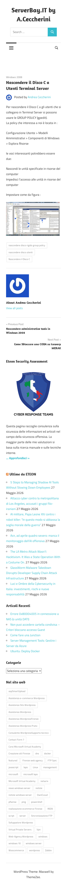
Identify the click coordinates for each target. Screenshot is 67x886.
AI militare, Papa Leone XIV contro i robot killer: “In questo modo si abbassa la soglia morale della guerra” (33, 519)
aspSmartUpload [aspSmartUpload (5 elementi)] (17, 691)
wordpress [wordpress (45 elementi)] (34, 850)
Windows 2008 (14, 77)
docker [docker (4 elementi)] (47, 753)
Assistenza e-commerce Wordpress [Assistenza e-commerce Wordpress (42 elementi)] (27, 698)
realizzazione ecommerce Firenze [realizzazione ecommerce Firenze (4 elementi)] (25, 808)
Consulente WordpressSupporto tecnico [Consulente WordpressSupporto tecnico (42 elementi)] (29, 733)
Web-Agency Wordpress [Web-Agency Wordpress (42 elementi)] (21, 836)
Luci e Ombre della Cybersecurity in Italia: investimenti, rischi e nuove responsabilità (30, 589)
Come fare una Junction (25, 635)
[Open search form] (56, 47)
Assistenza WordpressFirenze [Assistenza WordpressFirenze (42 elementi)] (24, 719)
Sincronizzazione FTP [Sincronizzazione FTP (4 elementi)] (41, 815)
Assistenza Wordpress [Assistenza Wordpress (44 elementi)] (20, 712)
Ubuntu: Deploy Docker (25, 651)
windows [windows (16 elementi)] (42, 836)
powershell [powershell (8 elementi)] (36, 802)
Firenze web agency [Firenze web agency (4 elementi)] (33, 760)
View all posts (14, 308)
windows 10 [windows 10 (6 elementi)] (15, 843)
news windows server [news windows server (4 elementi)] (19, 788)
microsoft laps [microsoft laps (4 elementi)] (30, 774)
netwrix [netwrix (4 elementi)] (44, 781)
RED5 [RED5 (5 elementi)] (50, 808)
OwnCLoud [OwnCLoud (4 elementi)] (42, 795)
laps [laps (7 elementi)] (26, 767)
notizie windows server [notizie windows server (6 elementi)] (20, 795)
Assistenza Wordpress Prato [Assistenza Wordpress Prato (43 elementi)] (23, 726)
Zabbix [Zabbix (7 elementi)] (48, 850)
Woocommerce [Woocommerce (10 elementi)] (16, 850)
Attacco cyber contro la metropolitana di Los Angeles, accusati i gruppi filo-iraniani (32, 503)
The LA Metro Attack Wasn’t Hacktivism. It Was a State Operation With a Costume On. (33, 557)
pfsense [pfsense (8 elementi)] (12, 802)
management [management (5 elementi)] (50, 767)
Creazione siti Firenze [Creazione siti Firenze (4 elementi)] (19, 753)
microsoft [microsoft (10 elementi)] (13, 774)
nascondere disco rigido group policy (27, 245)
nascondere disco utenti (21, 252)
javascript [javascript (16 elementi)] (13, 767)
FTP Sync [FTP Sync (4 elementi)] (52, 760)
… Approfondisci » (17, 458)
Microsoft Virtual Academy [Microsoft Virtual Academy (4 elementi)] (22, 781)
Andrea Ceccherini (39, 97)
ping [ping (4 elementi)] (24, 802)
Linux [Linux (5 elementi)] (35, 767)
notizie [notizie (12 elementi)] (39, 788)
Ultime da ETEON (22, 474)
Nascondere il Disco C (19, 259)
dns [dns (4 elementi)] (37, 753)
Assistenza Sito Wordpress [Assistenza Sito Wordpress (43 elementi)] (22, 705)
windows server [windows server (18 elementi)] (34, 843)
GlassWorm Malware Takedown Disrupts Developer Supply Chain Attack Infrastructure (31, 573)
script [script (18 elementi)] (11, 815)
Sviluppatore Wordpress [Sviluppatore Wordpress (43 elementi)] (21, 822)
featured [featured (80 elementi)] (13, 760)
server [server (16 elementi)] (22, 815)
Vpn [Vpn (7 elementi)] (39, 829)
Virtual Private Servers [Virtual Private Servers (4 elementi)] (20, 829)
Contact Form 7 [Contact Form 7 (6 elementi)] (16, 739)
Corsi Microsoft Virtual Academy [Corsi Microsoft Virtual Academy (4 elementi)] (25, 746)
